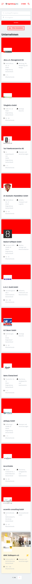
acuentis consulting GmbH (13, 509)
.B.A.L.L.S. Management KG (13, 60)
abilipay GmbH (9, 421)
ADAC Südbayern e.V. (11, 555)
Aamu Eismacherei (10, 376)
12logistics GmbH (10, 105)
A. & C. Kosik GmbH (10, 287)
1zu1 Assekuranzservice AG (13, 149)
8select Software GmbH (12, 242)
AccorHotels (8, 466)
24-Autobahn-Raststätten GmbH (15, 196)
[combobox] (16, 13)
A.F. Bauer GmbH (9, 330)
